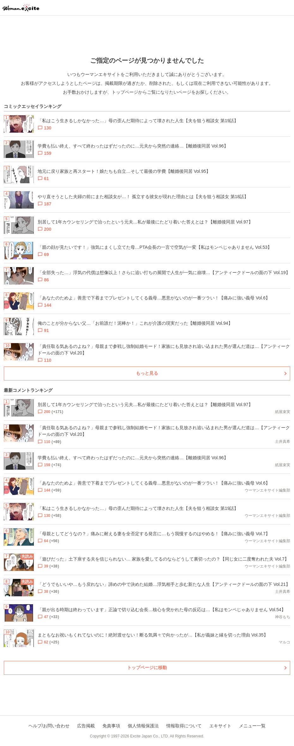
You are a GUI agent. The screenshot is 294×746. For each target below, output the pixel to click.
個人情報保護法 (143, 725)
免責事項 (111, 725)
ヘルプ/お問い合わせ (49, 725)
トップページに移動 (147, 667)
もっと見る (147, 373)
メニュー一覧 (252, 725)
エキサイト (220, 725)
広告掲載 (86, 725)
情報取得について (184, 725)
